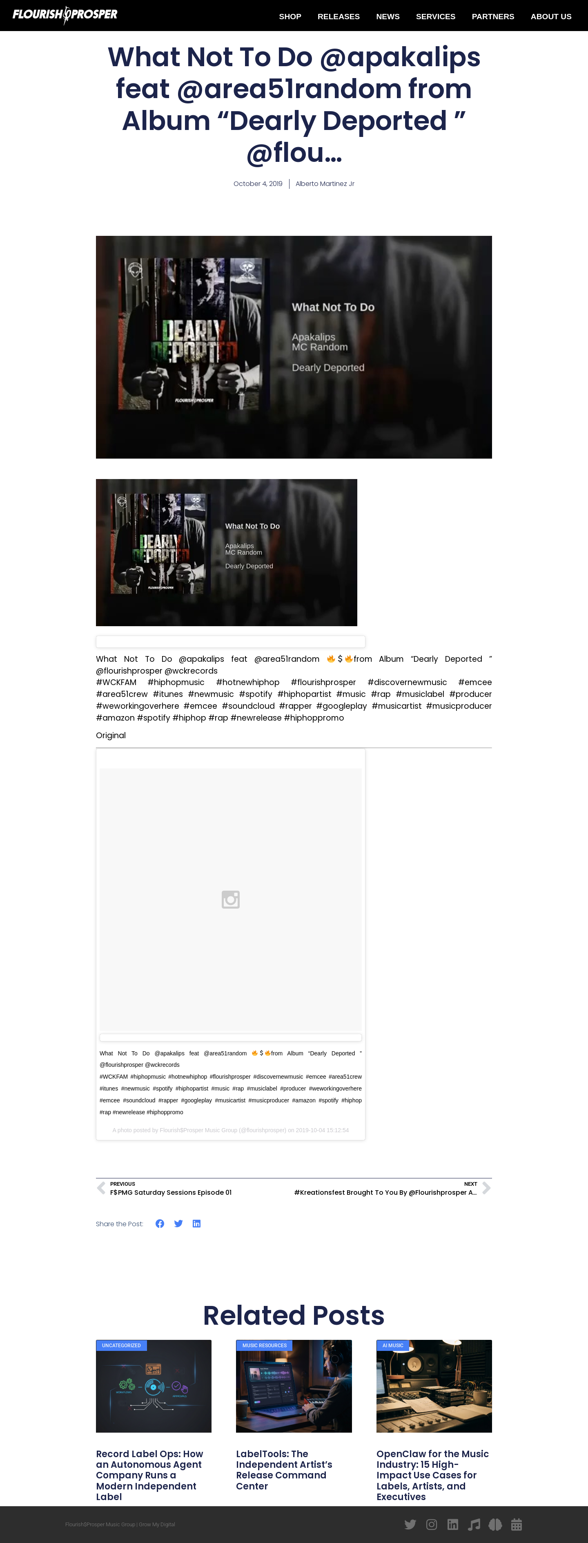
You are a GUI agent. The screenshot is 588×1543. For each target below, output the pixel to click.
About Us (551, 16)
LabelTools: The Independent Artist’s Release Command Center (284, 1470)
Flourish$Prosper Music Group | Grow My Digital (120, 1524)
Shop (290, 16)
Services (436, 16)
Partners (493, 16)
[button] (160, 1224)
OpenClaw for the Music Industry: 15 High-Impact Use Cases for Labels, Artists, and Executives (432, 1476)
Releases (339, 16)
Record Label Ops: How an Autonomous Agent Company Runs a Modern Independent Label (149, 1476)
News (388, 16)
